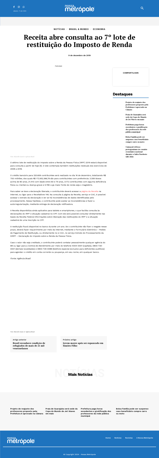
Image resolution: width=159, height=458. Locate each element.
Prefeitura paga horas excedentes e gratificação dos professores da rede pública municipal (136, 128)
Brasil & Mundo (79, 29)
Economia (99, 29)
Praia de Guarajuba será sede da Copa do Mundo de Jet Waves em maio (136, 117)
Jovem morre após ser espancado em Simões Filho (83, 344)
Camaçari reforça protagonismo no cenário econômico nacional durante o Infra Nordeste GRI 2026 (136, 152)
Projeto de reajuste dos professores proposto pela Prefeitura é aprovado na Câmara (137, 106)
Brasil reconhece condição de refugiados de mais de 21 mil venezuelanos (29, 346)
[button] (142, 8)
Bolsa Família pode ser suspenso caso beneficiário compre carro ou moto (137, 139)
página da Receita (89, 191)
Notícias (59, 29)
